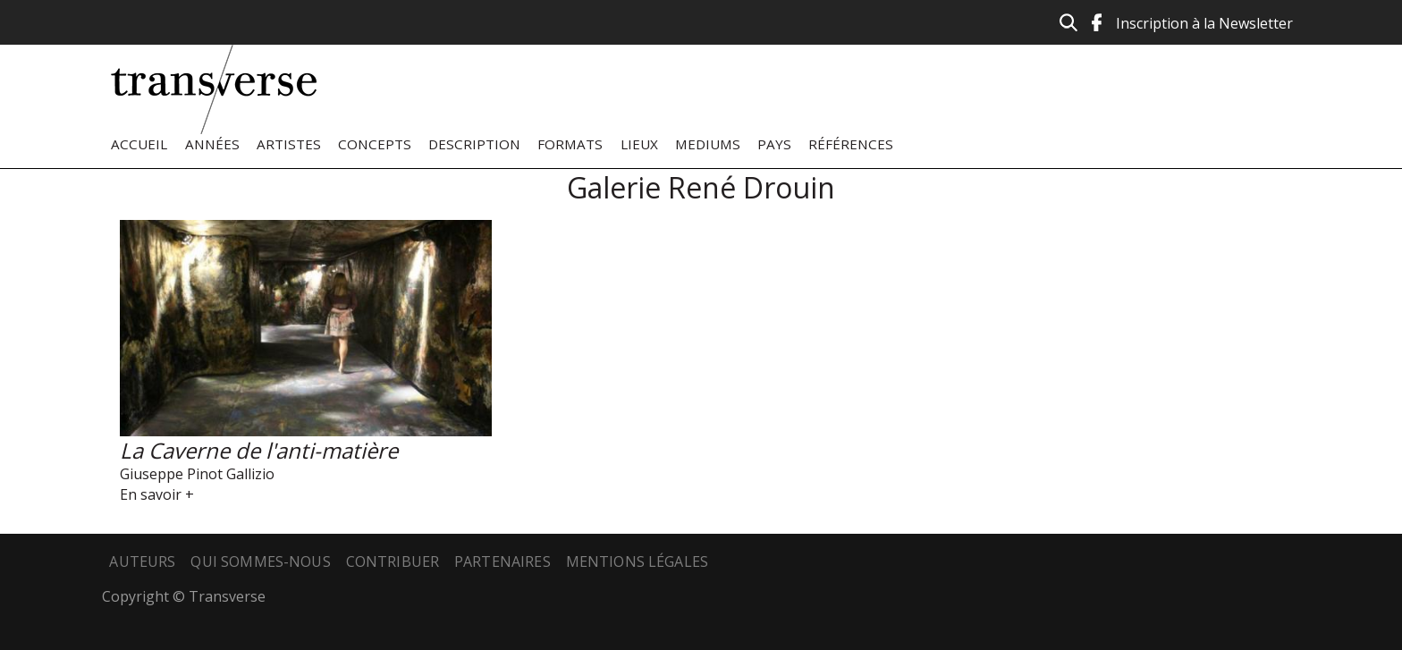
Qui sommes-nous (260, 561)
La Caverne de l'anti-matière (259, 450)
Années (212, 144)
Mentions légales (637, 561)
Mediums (707, 144)
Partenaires (502, 561)
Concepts (374, 144)
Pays (774, 144)
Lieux (639, 144)
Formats (570, 144)
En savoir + (157, 494)
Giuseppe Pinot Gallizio (197, 474)
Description (474, 144)
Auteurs (142, 561)
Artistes (289, 144)
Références (850, 144)
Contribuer (393, 561)
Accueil (139, 144)
